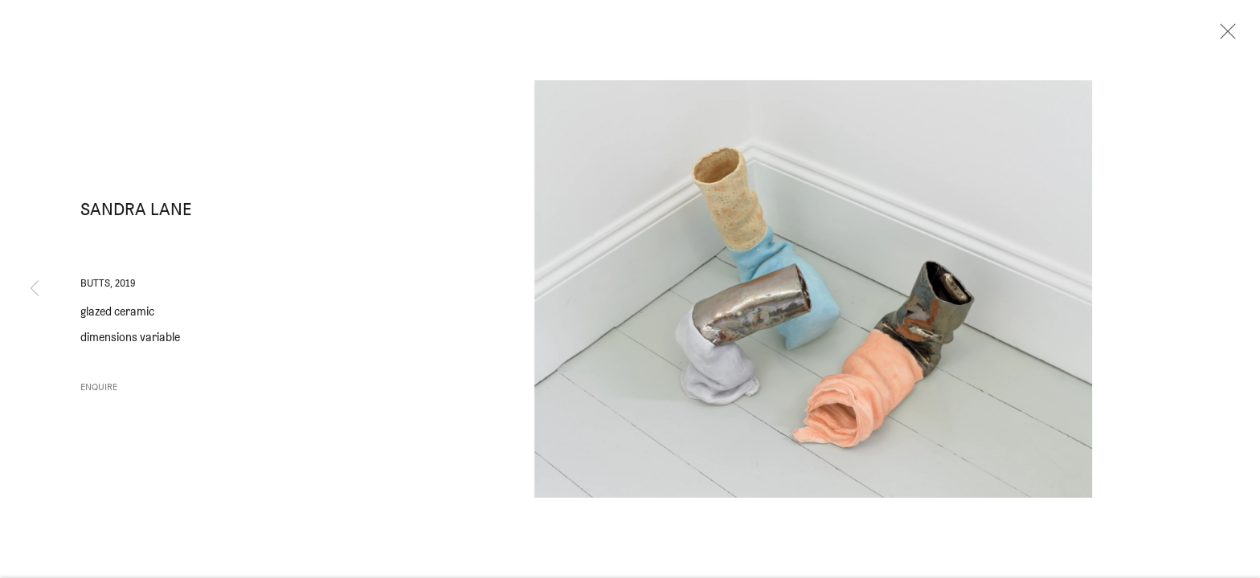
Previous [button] (34, 289)
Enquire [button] (98, 391)
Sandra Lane (136, 213)
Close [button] (1224, 36)
